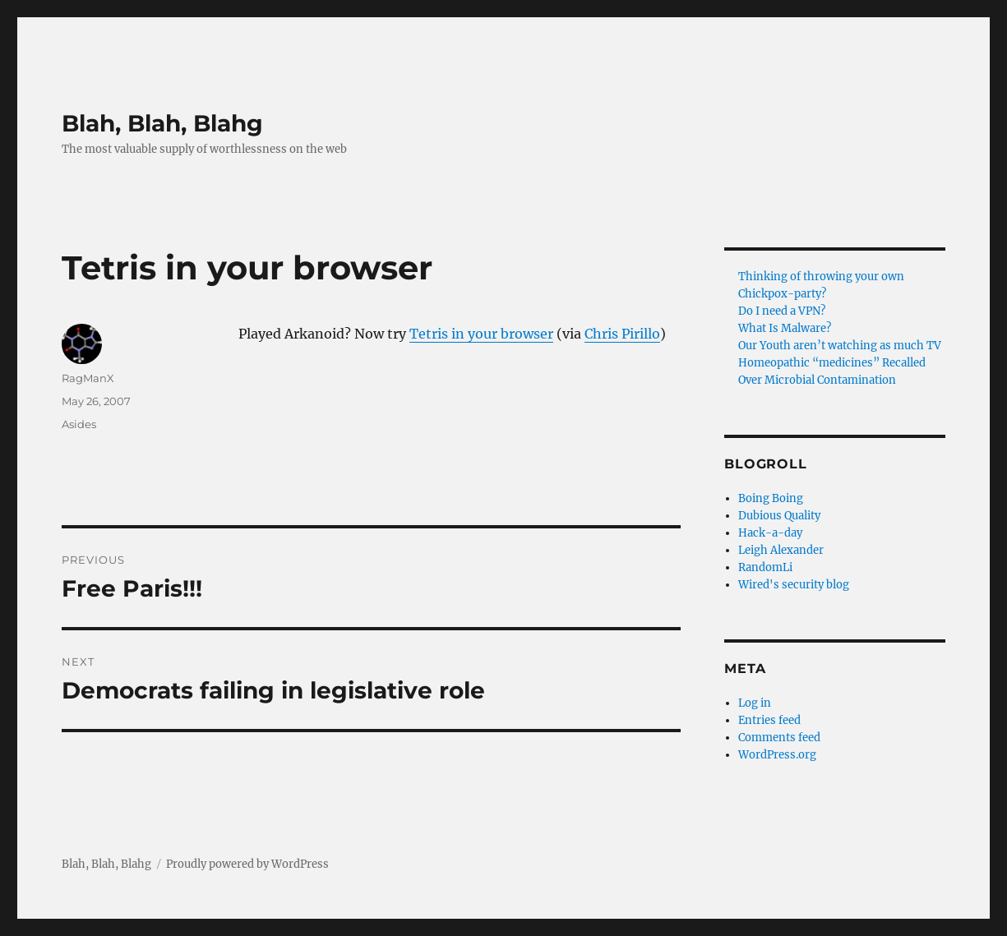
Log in (754, 703)
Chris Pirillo (622, 333)
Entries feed (769, 720)
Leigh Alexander (781, 550)
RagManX (88, 378)
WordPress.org (777, 755)
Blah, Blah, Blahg (162, 123)
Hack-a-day (770, 533)
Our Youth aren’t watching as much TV (839, 346)
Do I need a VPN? (781, 311)
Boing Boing (770, 498)
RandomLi (765, 567)
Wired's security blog (793, 585)
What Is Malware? (784, 328)
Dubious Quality (779, 516)
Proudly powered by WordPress (247, 864)
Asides (79, 424)
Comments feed (779, 738)
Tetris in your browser (481, 333)
